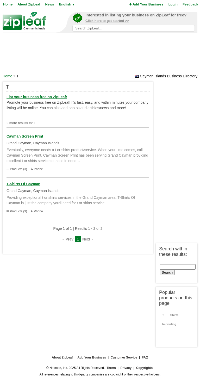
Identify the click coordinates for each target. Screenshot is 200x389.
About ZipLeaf (28, 4)
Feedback (190, 4)
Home (7, 4)
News (49, 4)
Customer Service (124, 357)
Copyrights (144, 368)
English (67, 4)
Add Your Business (146, 4)
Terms (111, 368)
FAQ (145, 357)
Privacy (126, 368)
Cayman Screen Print (25, 136)
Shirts (174, 315)
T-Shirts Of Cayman (23, 184)
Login (173, 4)
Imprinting (169, 324)
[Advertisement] (100, 55)
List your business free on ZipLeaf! (37, 97)
